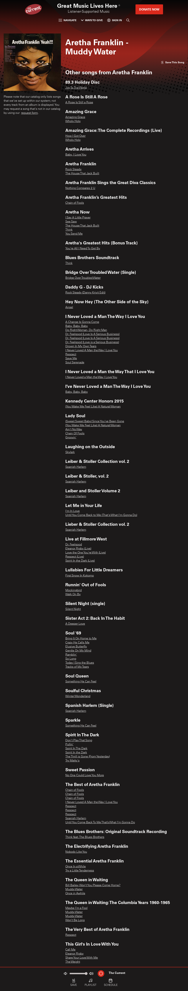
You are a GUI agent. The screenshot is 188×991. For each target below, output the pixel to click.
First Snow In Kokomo (79, 575)
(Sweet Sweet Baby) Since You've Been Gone (94, 421)
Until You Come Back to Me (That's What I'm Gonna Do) (101, 515)
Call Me (70, 949)
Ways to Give (92, 20)
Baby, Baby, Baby (76, 326)
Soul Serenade (74, 362)
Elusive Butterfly (76, 646)
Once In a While (75, 866)
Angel (69, 307)
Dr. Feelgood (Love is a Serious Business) (92, 342)
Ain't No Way (73, 429)
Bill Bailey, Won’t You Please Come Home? (92, 885)
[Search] (128, 20)
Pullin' (69, 744)
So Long (70, 658)
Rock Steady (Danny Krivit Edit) (85, 292)
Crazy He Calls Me (77, 642)
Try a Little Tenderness (79, 870)
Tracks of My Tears (77, 667)
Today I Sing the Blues (79, 662)
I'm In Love (72, 511)
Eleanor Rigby (74, 953)
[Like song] (172, 62)
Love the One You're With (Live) (85, 552)
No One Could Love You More (84, 775)
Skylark (70, 452)
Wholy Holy (73, 121)
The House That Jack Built (82, 173)
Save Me (71, 358)
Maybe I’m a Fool (76, 908)
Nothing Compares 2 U (80, 188)
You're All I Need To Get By (82, 248)
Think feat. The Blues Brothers (84, 837)
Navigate (68, 20)
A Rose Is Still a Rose (79, 102)
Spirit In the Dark (76, 752)
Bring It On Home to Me (81, 638)
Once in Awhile (75, 893)
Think (69, 229)
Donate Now (149, 9)
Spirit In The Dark (76, 748)
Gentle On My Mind (78, 650)
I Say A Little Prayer (78, 217)
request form (29, 113)
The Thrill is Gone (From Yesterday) (87, 756)
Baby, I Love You (75, 154)
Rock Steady (73, 169)
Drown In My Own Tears (80, 346)
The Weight (72, 961)
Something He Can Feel (80, 681)
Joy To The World (76, 87)
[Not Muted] (65, 973)
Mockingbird (73, 590)
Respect (70, 354)
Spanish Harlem (75, 467)
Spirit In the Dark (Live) (80, 560)
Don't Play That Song (78, 740)
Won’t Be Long (75, 920)
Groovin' (70, 437)
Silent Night (73, 609)
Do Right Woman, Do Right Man (86, 330)
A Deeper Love (75, 623)
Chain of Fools (74, 203)
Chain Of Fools (74, 433)
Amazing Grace (75, 117)
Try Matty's (72, 760)
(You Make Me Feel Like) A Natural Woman (93, 406)
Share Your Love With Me (81, 957)
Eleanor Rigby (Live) (78, 548)
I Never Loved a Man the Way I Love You (91, 377)
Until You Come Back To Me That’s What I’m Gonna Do (100, 822)
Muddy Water (74, 889)
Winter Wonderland (77, 696)
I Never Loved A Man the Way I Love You (91, 350)
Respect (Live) (74, 556)
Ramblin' (71, 654)
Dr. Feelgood (73, 544)
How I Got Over (75, 136)
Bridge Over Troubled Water (83, 278)
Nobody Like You (76, 852)
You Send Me (74, 233)
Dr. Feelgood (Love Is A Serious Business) (92, 334)
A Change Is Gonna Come (82, 322)
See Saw (71, 221)
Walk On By (73, 594)
